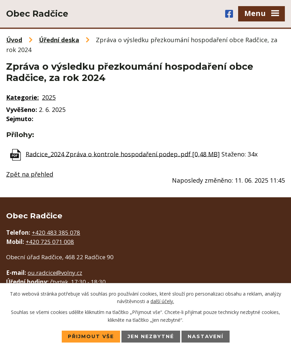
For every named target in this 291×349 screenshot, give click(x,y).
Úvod (14, 40)
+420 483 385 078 (56, 232)
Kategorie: (22, 97)
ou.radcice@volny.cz (55, 273)
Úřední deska (59, 40)
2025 (49, 97)
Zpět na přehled (29, 174)
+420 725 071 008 (50, 242)
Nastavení (205, 336)
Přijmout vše (91, 336)
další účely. (162, 301)
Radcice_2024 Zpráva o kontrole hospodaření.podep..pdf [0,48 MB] (123, 154)
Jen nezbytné (151, 336)
